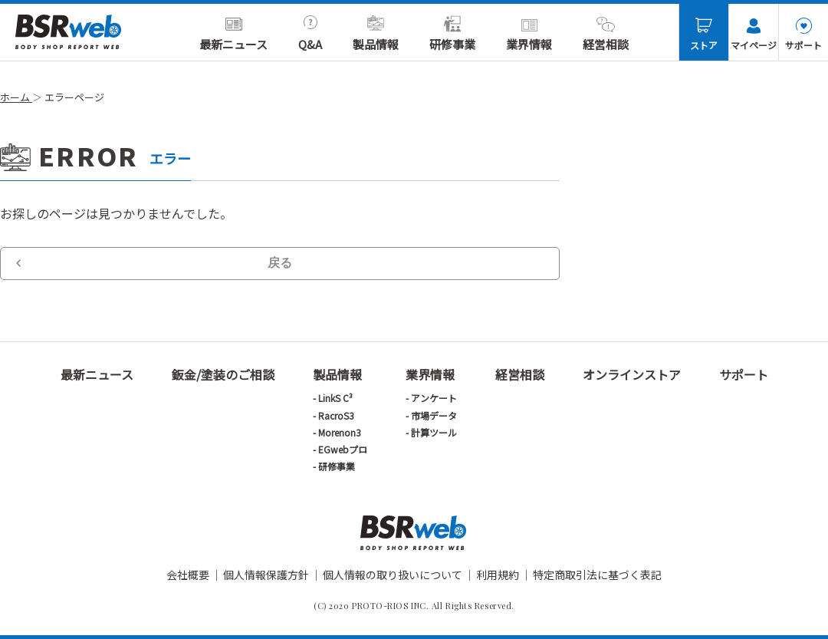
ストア (704, 34)
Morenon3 (339, 432)
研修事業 (452, 33)
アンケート (434, 397)
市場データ (434, 415)
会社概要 (187, 574)
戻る (280, 262)
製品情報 (376, 33)
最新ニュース (233, 33)
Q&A (310, 33)
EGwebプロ (342, 449)
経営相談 (606, 33)
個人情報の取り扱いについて (392, 574)
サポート (803, 34)
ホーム (16, 97)
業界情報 (529, 33)
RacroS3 (336, 415)
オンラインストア (632, 374)
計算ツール (434, 432)
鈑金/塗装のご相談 (223, 374)
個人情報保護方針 (266, 574)
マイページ (754, 34)
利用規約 (497, 574)
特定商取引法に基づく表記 (597, 574)
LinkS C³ (335, 397)
